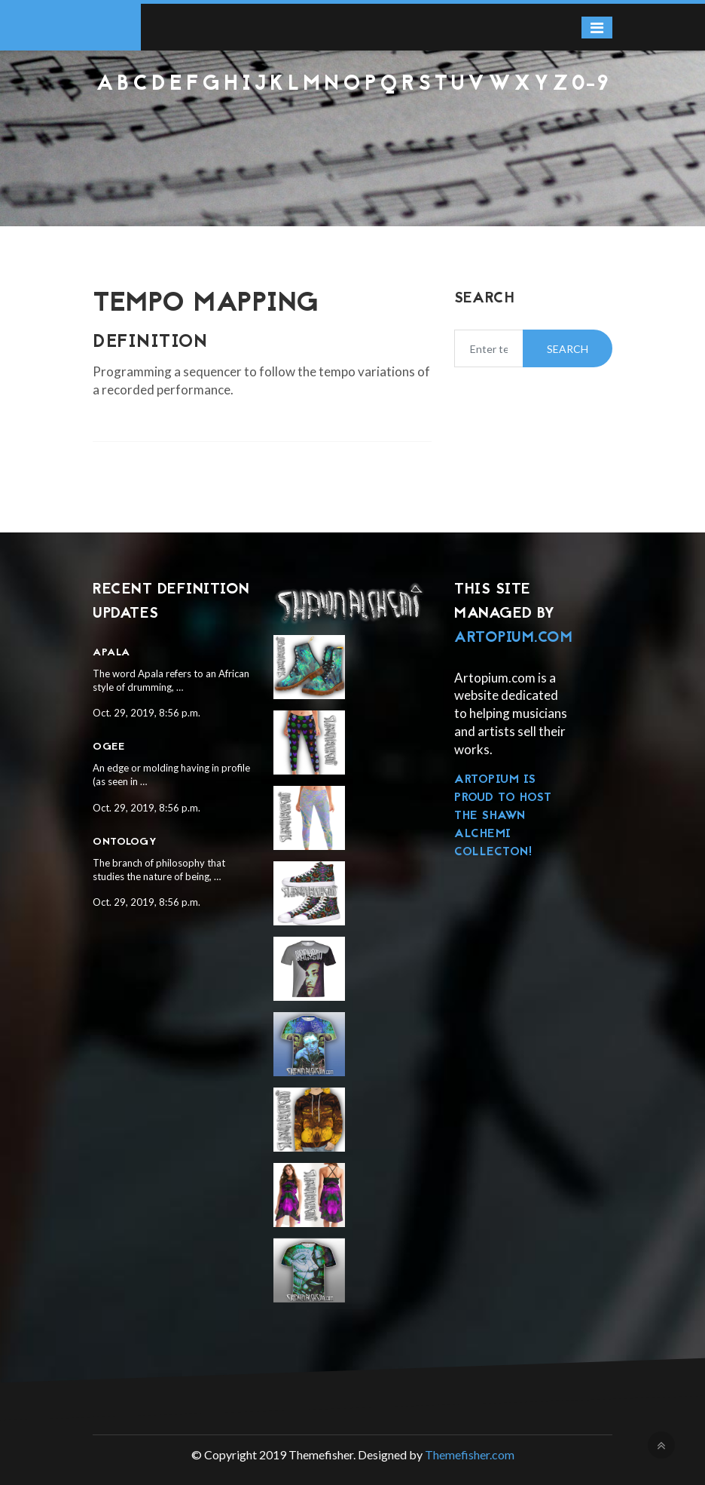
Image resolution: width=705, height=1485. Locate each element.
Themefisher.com (469, 1454)
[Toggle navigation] (596, 27)
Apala (111, 653)
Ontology (125, 842)
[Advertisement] (352, 136)
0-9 (590, 85)
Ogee (108, 747)
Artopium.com (513, 638)
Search (567, 348)
